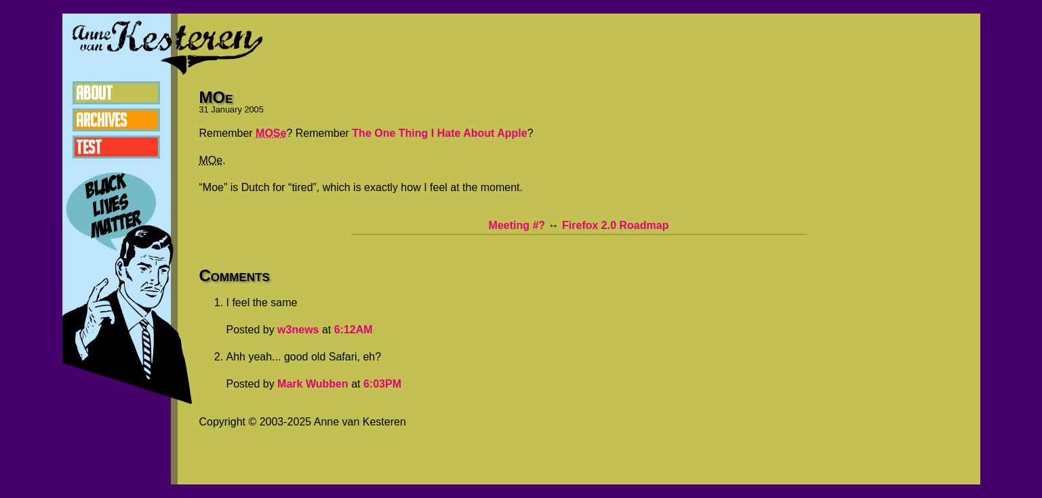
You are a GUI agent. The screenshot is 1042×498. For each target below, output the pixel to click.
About (94, 93)
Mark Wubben (312, 384)
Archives (101, 120)
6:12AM (353, 329)
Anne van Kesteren (167, 47)
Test (89, 147)
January (226, 109)
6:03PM (382, 384)
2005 (253, 109)
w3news (298, 329)
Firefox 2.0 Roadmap (615, 225)
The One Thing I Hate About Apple (439, 133)
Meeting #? (517, 225)
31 (204, 109)
